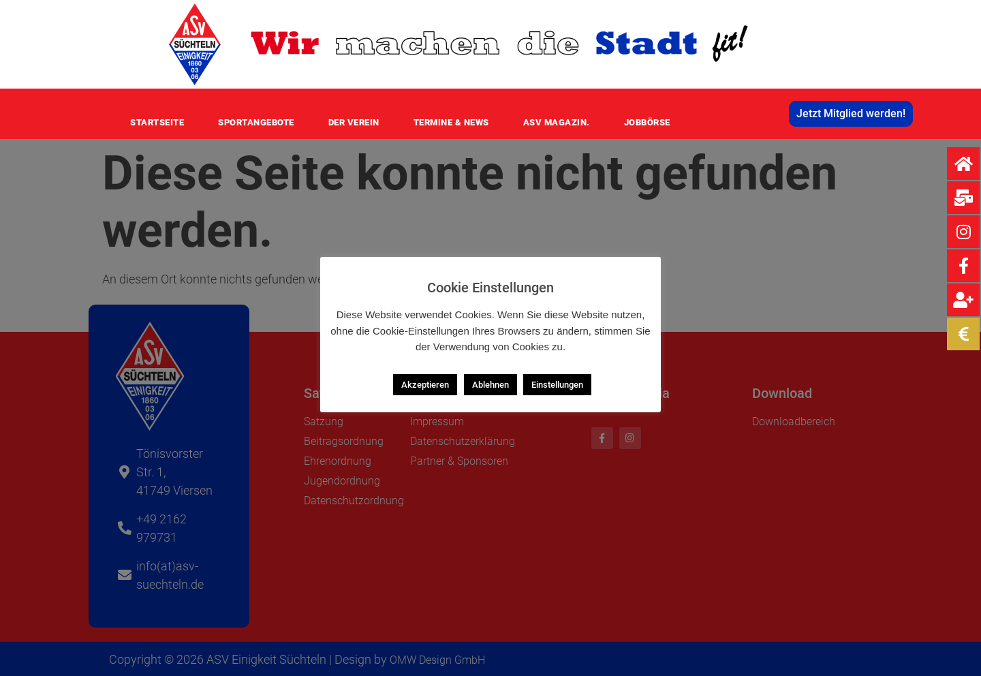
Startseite (157, 122)
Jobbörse (647, 122)
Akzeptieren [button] (425, 385)
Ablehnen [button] (490, 385)
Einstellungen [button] (557, 385)
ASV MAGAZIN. (556, 122)
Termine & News (451, 122)
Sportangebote (256, 122)
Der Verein (353, 122)
